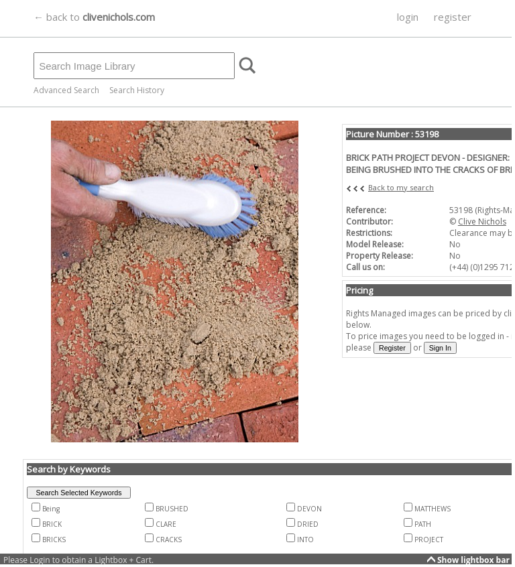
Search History (136, 90)
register (452, 16)
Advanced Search (66, 90)
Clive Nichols (482, 221)
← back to (94, 16)
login (407, 16)
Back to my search (401, 187)
